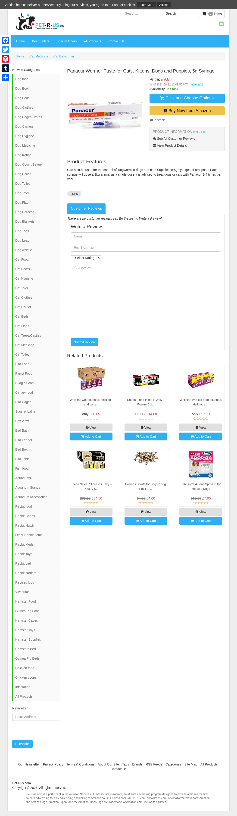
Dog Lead (22, 240)
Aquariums (23, 478)
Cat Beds (22, 316)
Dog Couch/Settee (28, 164)
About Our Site (108, 764)
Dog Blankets (24, 221)
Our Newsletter (29, 764)
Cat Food (22, 259)
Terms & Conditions (80, 764)
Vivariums (22, 592)
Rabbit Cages (25, 516)
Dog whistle (23, 250)
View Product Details (170, 145)
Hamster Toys (25, 630)
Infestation (22, 687)
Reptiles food (24, 582)
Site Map (190, 764)
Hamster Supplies (28, 639)
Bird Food (22, 364)
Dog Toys (22, 193)
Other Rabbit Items (29, 535)
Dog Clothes (24, 107)
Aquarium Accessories (31, 497)
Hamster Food (25, 601)
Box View (22, 421)
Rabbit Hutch (24, 525)
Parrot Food (23, 373)
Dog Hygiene (24, 136)
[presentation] (106, 326)
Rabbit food (23, 506)
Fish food (22, 468)
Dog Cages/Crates (28, 117)
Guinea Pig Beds (27, 658)
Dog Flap (21, 202)
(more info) (196, 84)
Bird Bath (22, 430)
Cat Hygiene (24, 278)
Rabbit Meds (24, 544)
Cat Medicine (38, 56)
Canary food (24, 392)
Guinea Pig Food (27, 611)
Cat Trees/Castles (28, 335)
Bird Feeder (23, 440)
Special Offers (66, 41)
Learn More (146, 4)
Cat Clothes (23, 297)
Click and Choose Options (187, 98)
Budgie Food (24, 383)
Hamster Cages (26, 620)
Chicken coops (26, 677)
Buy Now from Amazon (187, 110)
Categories (173, 764)
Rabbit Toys (23, 554)
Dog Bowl (22, 88)
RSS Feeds (154, 764)
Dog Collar (23, 174)
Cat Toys (21, 288)
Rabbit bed (23, 563)
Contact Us (116, 41)
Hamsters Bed (25, 649)
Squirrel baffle (25, 411)
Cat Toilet (22, 354)
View (91, 427)
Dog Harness (24, 212)
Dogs (75, 193)
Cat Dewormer (63, 56)
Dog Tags (22, 231)
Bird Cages (23, 402)
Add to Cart (91, 436)
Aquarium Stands (27, 487)
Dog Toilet (22, 183)
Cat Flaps (22, 326)
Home (20, 41)
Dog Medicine (25, 145)
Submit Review (84, 342)
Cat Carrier (23, 307)
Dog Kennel (23, 155)
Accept (163, 4)
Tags (125, 764)
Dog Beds (22, 98)
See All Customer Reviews (174, 138)
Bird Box (21, 449)
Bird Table (22, 459)
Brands (137, 764)
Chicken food (24, 668)
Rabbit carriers (25, 573)
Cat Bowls (22, 269)
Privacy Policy (53, 764)
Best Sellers (40, 41)
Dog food (21, 79)
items (212, 13)
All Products (92, 41)
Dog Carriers (24, 126)
